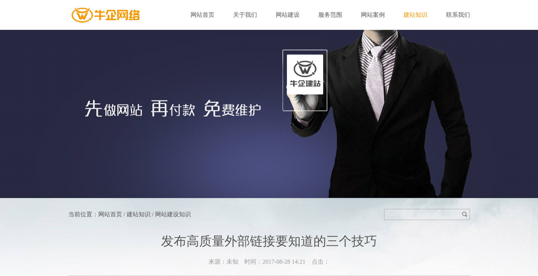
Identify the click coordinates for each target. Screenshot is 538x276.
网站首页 (202, 15)
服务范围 (330, 15)
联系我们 (458, 15)
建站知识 (415, 15)
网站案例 (373, 15)
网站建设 (288, 15)
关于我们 (245, 15)
